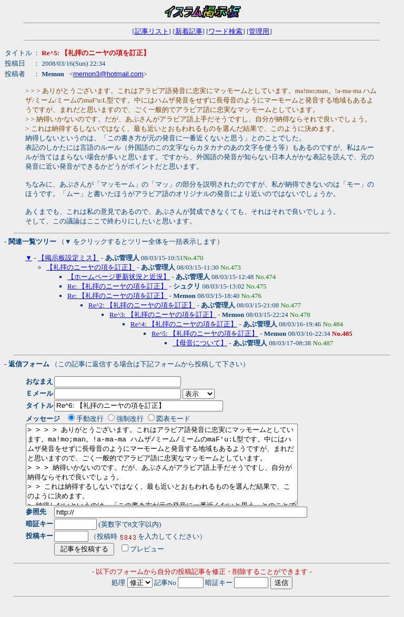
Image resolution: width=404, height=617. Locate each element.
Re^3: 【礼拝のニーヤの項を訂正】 (162, 314)
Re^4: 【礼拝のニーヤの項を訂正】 (183, 324)
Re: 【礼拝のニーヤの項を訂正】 (117, 286)
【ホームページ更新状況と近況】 (118, 277)
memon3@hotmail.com (108, 74)
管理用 (259, 31)
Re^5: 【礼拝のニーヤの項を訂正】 (205, 333)
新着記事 (189, 31)
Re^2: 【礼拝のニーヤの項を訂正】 (141, 305)
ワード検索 (225, 31)
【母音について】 (200, 343)
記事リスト (152, 31)
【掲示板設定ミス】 (68, 258)
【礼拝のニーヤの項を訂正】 (90, 267)
